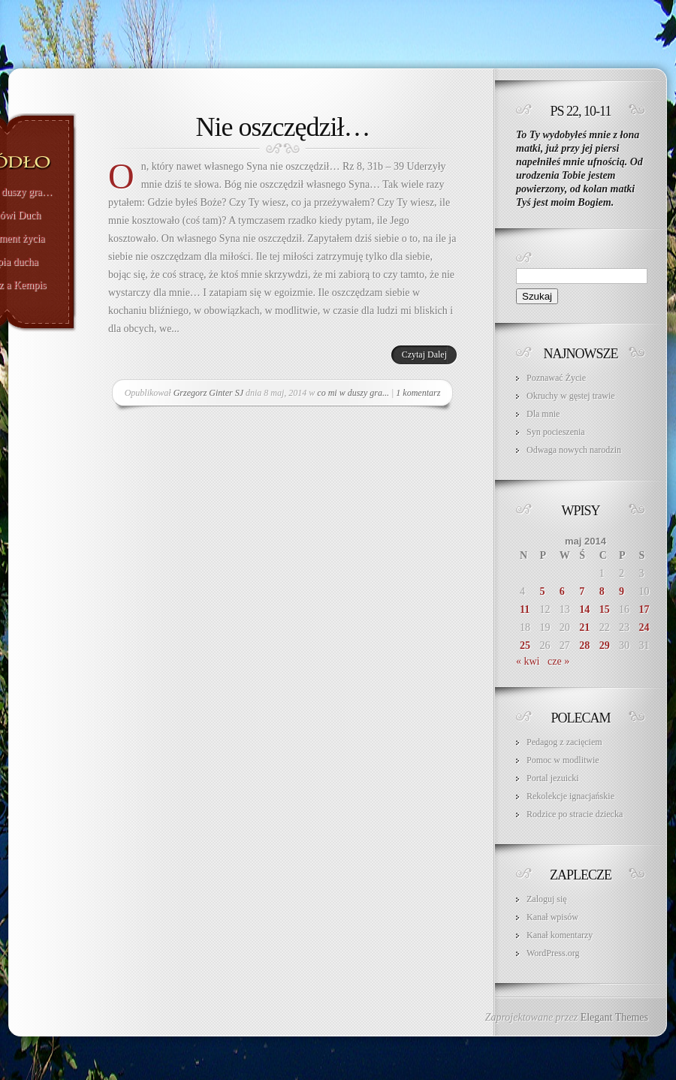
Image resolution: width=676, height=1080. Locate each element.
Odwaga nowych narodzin (574, 450)
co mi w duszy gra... (353, 393)
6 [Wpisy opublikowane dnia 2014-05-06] (562, 591)
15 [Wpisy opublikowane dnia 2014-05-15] (604, 609)
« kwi (528, 661)
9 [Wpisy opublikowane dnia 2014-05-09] (621, 591)
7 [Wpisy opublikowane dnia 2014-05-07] (581, 591)
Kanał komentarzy (560, 935)
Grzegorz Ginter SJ (208, 393)
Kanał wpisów (552, 917)
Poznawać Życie (556, 378)
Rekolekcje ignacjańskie (570, 796)
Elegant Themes (614, 1017)
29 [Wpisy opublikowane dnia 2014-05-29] (604, 645)
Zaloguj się (547, 899)
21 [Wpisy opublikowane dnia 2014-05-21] (584, 627)
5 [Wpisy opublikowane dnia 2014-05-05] (542, 591)
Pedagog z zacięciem (564, 742)
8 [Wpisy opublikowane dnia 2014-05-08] (602, 591)
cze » (558, 661)
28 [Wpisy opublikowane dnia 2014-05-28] (584, 645)
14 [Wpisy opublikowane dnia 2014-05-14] (584, 609)
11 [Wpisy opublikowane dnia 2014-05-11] (525, 609)
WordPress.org (553, 953)
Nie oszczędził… (283, 127)
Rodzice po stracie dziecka (575, 814)
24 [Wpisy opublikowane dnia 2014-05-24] (644, 627)
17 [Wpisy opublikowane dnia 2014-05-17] (644, 609)
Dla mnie (543, 414)
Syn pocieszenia (556, 432)
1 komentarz (418, 393)
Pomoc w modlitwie (563, 760)
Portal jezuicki (553, 778)
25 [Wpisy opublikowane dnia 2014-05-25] (525, 645)
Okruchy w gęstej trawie (571, 396)
